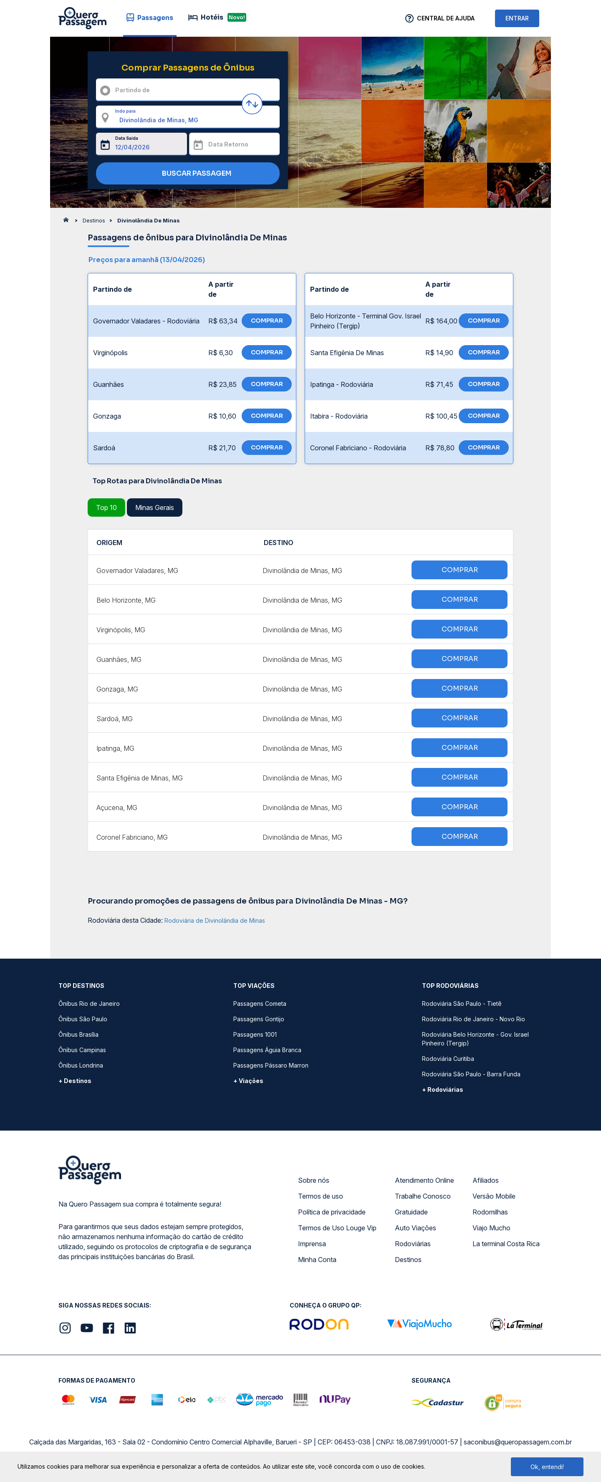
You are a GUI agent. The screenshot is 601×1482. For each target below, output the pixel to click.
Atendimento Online (424, 1180)
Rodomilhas (490, 1212)
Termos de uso (320, 1196)
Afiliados (485, 1180)
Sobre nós (313, 1180)
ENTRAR (517, 18)
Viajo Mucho (491, 1228)
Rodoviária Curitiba (448, 1058)
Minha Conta (317, 1259)
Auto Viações (415, 1228)
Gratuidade (411, 1212)
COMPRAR (267, 320)
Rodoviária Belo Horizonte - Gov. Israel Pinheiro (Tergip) (475, 1039)
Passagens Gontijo (258, 1019)
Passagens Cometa (259, 1003)
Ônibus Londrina (80, 1065)
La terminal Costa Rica (506, 1244)
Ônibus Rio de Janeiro (89, 1003)
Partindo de (132, 89)
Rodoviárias (413, 1244)
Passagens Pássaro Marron (270, 1065)
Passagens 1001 (255, 1034)
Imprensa (312, 1244)
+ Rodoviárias (442, 1089)
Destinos (408, 1259)
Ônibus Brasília (78, 1034)
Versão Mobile (493, 1196)
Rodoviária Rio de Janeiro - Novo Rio (473, 1019)
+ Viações (248, 1080)
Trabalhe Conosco (423, 1196)
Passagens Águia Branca (267, 1049)
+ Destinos (74, 1080)
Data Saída (126, 138)
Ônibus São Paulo (82, 1019)
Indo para (125, 111)
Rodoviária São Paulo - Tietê (462, 1003)
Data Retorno (228, 144)
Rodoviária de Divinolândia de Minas (214, 920)
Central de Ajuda (446, 18)
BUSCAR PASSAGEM (186, 173)
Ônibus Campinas (82, 1049)
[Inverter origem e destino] (252, 103)
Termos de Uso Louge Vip (337, 1228)
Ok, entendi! (547, 1466)
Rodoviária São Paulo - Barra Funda (471, 1074)
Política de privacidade (332, 1212)
